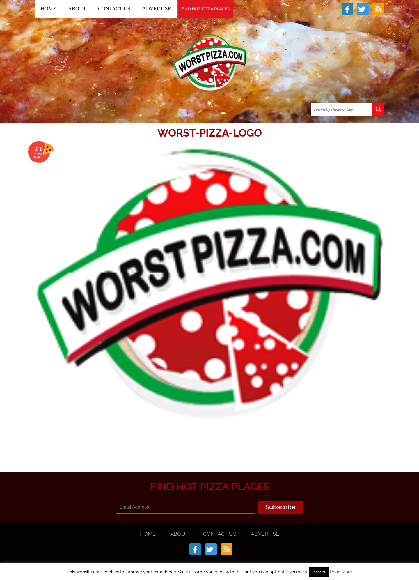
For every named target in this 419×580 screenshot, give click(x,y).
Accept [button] (319, 572)
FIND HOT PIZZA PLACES (205, 9)
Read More (341, 571)
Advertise (156, 9)
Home (48, 9)
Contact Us (114, 9)
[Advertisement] (209, 444)
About (77, 9)
